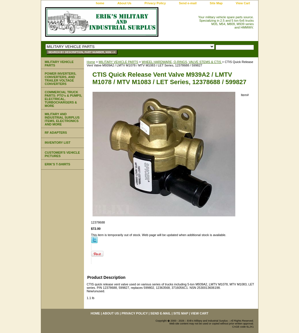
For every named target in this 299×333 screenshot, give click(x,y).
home (100, 3)
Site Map (216, 3)
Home (91, 62)
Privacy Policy (155, 3)
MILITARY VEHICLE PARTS (118, 62)
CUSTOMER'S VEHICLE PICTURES (62, 154)
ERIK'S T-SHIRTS (57, 164)
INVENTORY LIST (58, 142)
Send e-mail (188, 3)
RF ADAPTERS (56, 132)
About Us (124, 3)
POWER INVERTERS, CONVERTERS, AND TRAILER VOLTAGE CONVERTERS (61, 79)
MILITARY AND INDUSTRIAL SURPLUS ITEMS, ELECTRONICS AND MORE (62, 119)
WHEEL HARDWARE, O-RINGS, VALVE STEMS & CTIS (182, 62)
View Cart (243, 3)
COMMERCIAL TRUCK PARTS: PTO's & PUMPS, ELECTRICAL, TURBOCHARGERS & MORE (63, 98)
